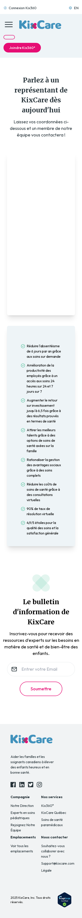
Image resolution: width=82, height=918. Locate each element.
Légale (46, 870)
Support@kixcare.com (57, 863)
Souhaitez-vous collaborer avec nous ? (53, 851)
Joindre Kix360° (22, 47)
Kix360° (47, 805)
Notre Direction (22, 805)
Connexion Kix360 (20, 8)
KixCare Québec (53, 812)
